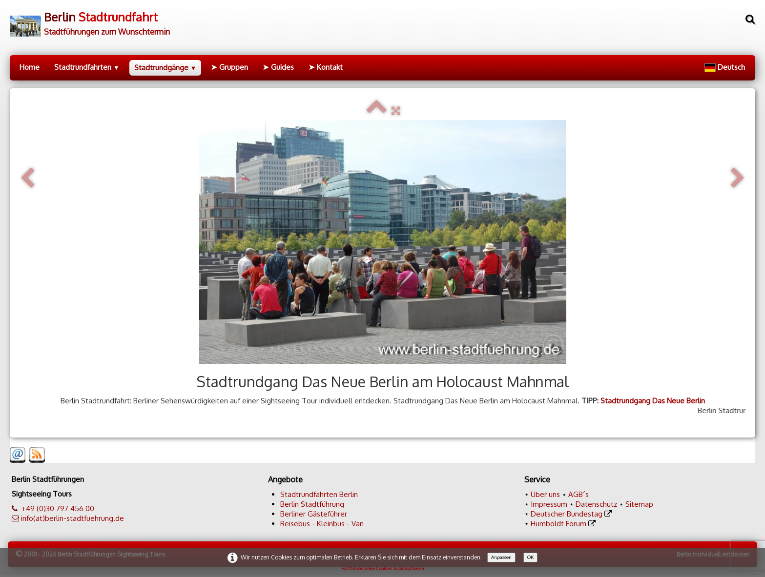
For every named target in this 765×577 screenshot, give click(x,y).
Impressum (549, 504)
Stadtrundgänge (165, 67)
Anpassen (501, 557)
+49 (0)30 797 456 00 (57, 508)
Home (30, 67)
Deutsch (725, 67)
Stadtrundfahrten (87, 67)
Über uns (545, 494)
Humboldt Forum (558, 523)
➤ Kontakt (326, 67)
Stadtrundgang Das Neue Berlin (652, 400)
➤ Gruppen (229, 67)
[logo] (90, 20)
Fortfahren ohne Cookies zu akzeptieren (382, 568)
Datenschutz (596, 504)
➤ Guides (278, 67)
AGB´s (578, 494)
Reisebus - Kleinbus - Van (322, 523)
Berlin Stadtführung (312, 504)
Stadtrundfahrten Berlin (319, 494)
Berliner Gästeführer (313, 513)
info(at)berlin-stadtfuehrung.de (72, 518)
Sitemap (639, 504)
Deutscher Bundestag (566, 513)
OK (530, 557)
